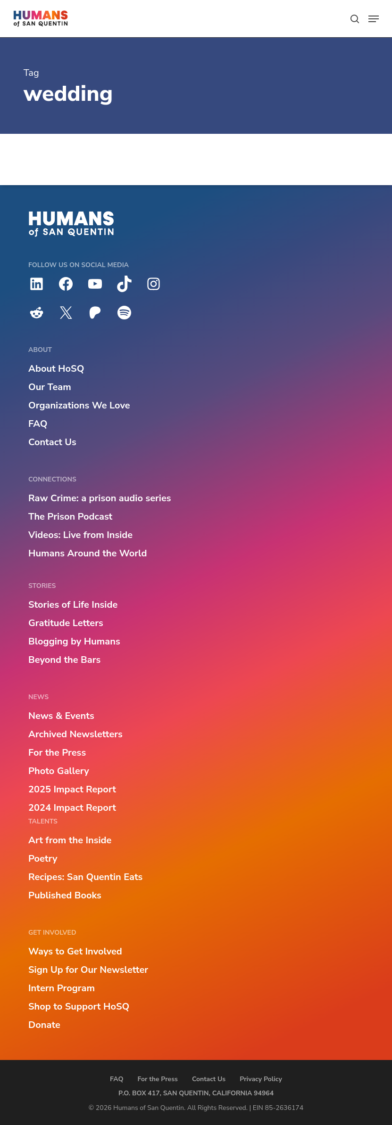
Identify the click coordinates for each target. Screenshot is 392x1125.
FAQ (37, 423)
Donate (44, 1025)
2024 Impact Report (72, 807)
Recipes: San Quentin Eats (85, 877)
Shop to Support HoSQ (78, 1006)
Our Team (49, 387)
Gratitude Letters (65, 623)
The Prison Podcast (70, 516)
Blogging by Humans (74, 641)
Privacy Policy (261, 1079)
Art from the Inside (69, 840)
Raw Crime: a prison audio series (99, 498)
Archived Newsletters (75, 734)
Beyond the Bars (64, 659)
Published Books (64, 895)
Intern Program (61, 988)
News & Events (61, 715)
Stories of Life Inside (72, 604)
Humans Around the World (87, 553)
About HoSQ (56, 368)
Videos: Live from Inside (80, 535)
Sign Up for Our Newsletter (88, 969)
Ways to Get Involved (75, 951)
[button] (373, 19)
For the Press (57, 752)
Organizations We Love (79, 405)
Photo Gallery (58, 771)
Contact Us (52, 442)
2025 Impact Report (72, 789)
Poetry (43, 858)
